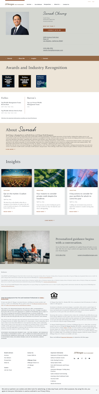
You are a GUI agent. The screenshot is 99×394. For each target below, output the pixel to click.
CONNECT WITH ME (54, 30)
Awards (9, 58)
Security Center (55, 378)
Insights (33, 58)
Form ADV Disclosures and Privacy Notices (60, 366)
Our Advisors (7, 357)
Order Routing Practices (57, 360)
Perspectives (48, 4)
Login (93, 1)
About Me (22, 58)
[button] (96, 390)
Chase (29, 367)
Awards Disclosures (56, 383)
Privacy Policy (45, 391)
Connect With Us (31, 355)
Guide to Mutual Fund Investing (59, 373)
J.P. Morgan (30, 365)
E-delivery (53, 381)
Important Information (67, 337)
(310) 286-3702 (60, 255)
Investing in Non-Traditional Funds (60, 376)
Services (30, 4)
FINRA (65, 327)
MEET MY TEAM (48, 26)
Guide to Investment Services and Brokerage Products (18, 305)
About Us (57, 4)
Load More (49, 220)
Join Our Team (8, 370)
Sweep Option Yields (56, 362)
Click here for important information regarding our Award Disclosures (19, 118)
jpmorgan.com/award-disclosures (45, 277)
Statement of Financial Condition (59, 355)
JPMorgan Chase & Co (33, 362)
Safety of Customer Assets (58, 357)
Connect (45, 58)
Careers (89, 1)
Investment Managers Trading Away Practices (60, 370)
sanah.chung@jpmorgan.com (53, 50)
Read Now (7, 211)
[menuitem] (38, 4)
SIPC (70, 327)
